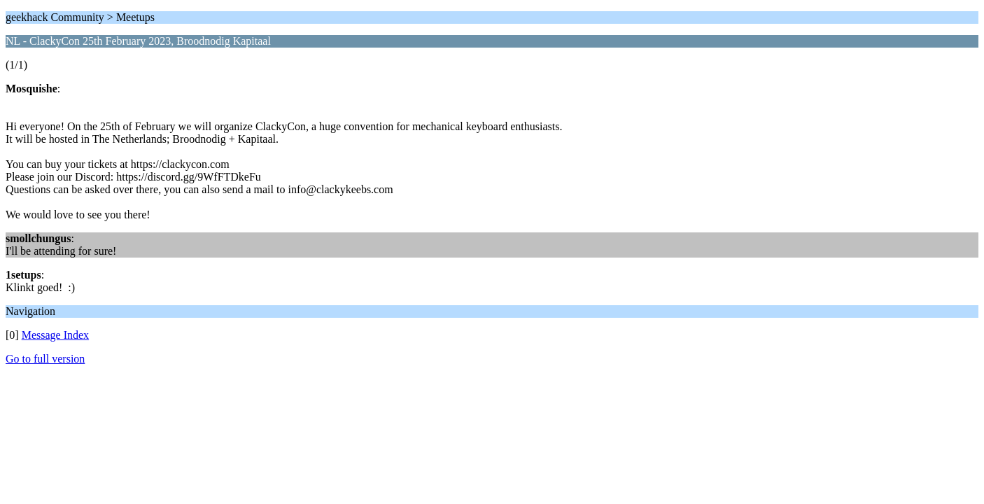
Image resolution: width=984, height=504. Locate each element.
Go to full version (45, 359)
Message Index (55, 335)
